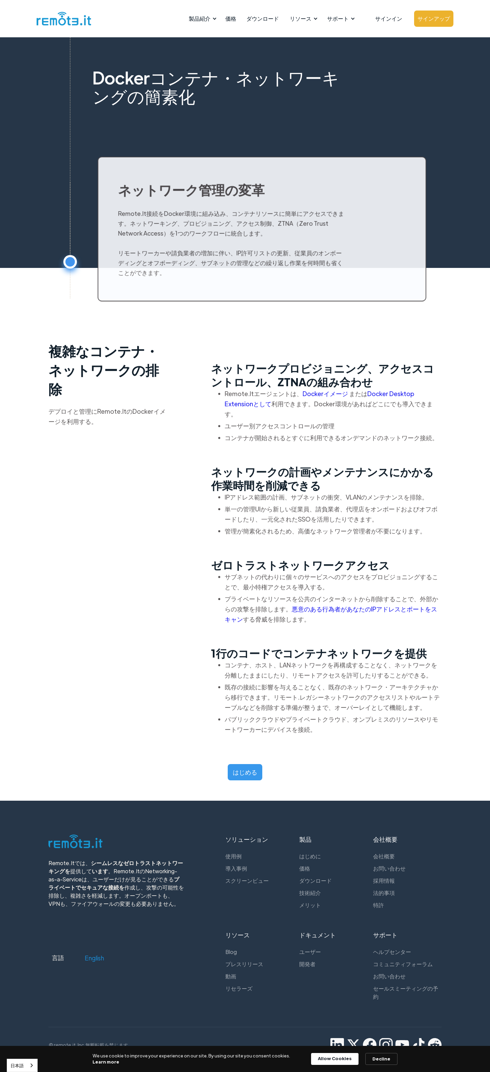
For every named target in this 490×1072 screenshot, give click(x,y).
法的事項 (384, 892)
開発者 (307, 964)
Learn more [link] (106, 1062)
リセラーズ (238, 988)
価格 (230, 18)
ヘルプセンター (392, 951)
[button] (202, 19)
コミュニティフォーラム (403, 964)
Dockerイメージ (326, 399)
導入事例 (236, 868)
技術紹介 (310, 892)
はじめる (245, 772)
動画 (230, 976)
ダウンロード (262, 18)
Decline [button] (381, 1058)
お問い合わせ (389, 868)
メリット (310, 905)
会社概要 (384, 856)
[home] (62, 18)
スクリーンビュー (247, 880)
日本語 (17, 1065)
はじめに (310, 856)
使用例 (233, 856)
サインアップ (433, 18)
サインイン (388, 18)
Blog (231, 951)
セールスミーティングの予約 (405, 992)
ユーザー (310, 951)
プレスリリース (244, 964)
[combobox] (22, 1065)
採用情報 (384, 880)
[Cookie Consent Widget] (245, 1059)
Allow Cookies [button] (335, 1058)
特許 (378, 905)
